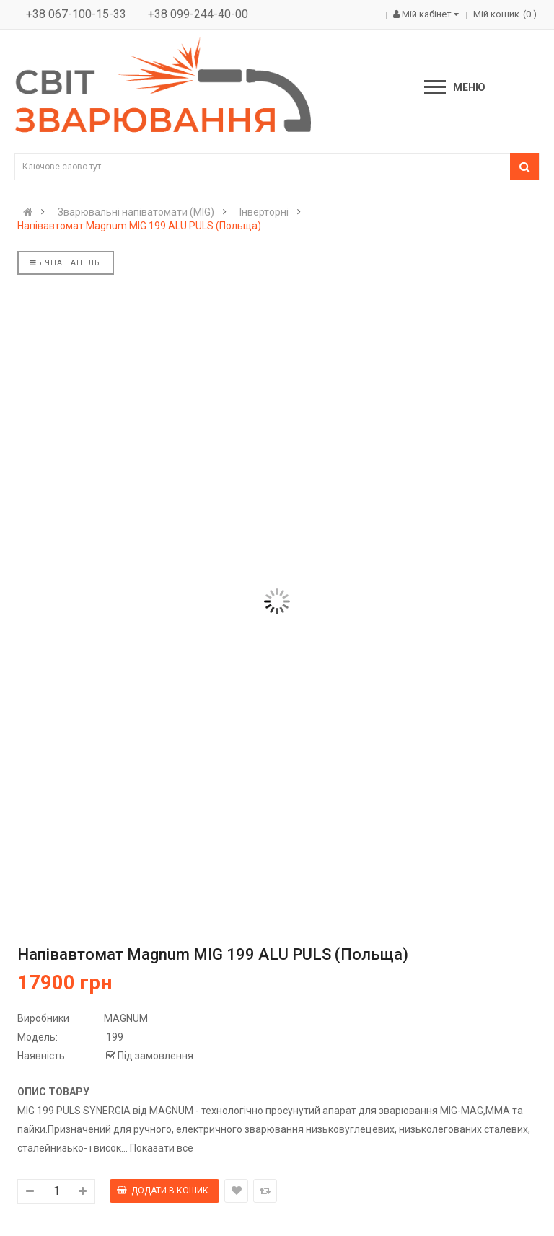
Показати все (161, 1148)
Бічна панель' (66, 263)
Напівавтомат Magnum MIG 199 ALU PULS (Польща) (139, 226)
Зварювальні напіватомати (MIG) (136, 212)
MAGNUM (126, 1018)
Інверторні (264, 212)
